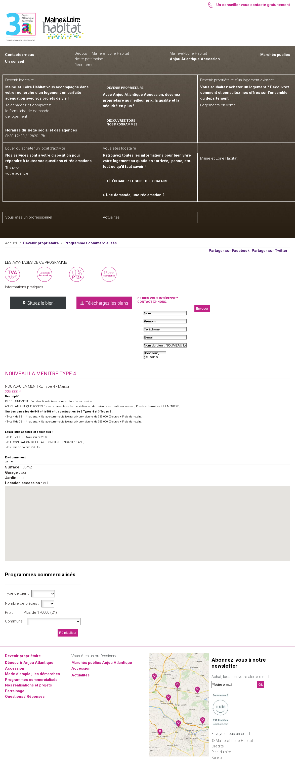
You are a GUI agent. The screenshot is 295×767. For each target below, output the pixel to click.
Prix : (9, 614)
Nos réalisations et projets (28, 686)
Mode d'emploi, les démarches (32, 675)
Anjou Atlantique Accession (195, 59)
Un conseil (14, 61)
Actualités (80, 676)
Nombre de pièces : (22, 605)
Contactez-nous (19, 54)
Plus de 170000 (40, 614)
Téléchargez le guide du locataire (137, 181)
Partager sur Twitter (269, 250)
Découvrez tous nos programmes (122, 122)
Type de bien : (17, 595)
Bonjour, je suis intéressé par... (156, 356)
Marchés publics (275, 54)
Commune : (14, 622)
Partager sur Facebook (229, 250)
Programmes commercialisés (31, 681)
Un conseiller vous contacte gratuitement (253, 5)
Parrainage (14, 692)
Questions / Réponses (25, 698)
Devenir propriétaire (23, 657)
